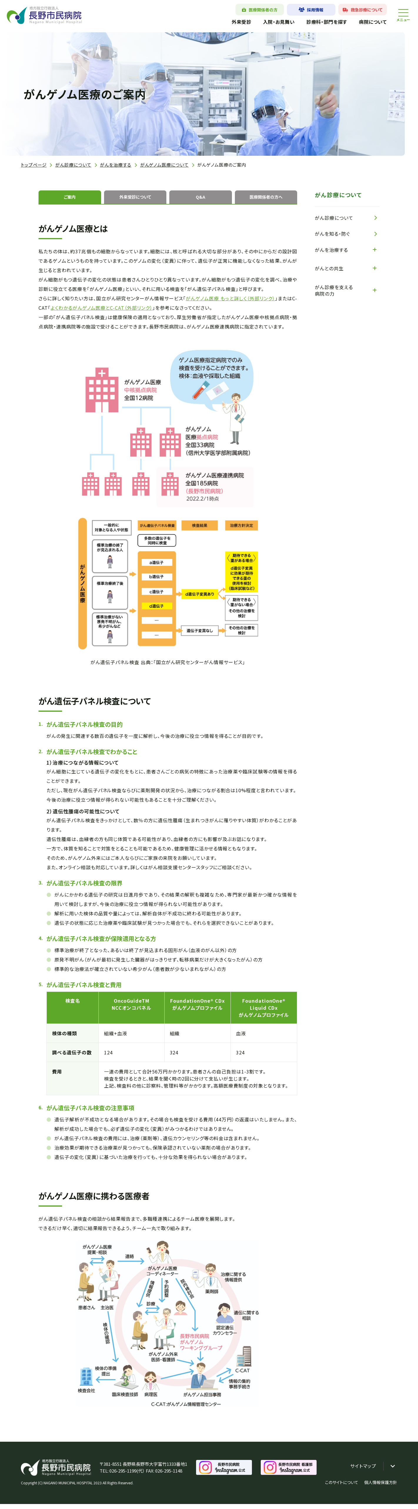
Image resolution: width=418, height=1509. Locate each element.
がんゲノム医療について (164, 165)
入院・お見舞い (271, 21)
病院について (365, 21)
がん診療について (73, 165)
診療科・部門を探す (318, 21)
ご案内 (69, 199)
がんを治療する (115, 165)
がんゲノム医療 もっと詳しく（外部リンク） (230, 303)
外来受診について (135, 199)
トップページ (33, 165)
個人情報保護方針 (380, 1487)
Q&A (200, 199)
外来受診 (233, 21)
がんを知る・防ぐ (332, 233)
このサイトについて (341, 1487)
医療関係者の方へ (266, 199)
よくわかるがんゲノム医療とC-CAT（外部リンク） (102, 312)
